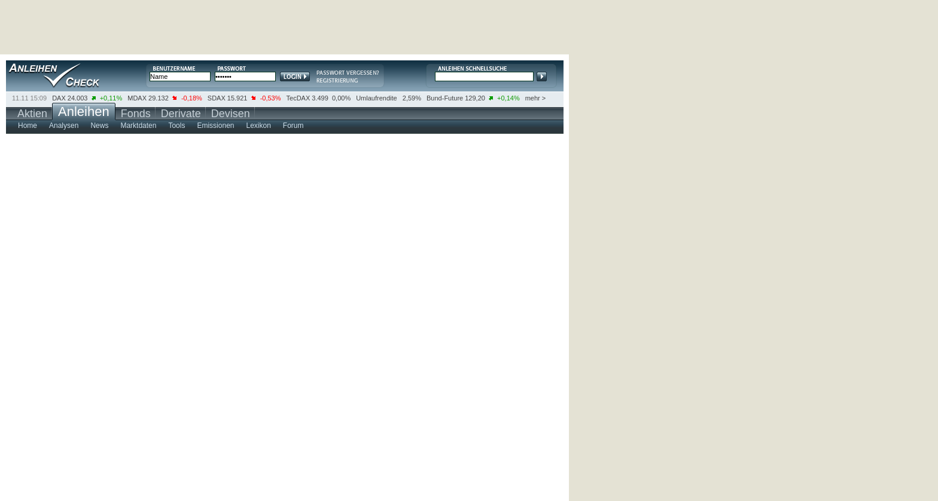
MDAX (137, 98)
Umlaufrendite (376, 98)
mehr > (535, 98)
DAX (59, 98)
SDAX (217, 98)
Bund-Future (445, 98)
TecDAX (298, 98)
